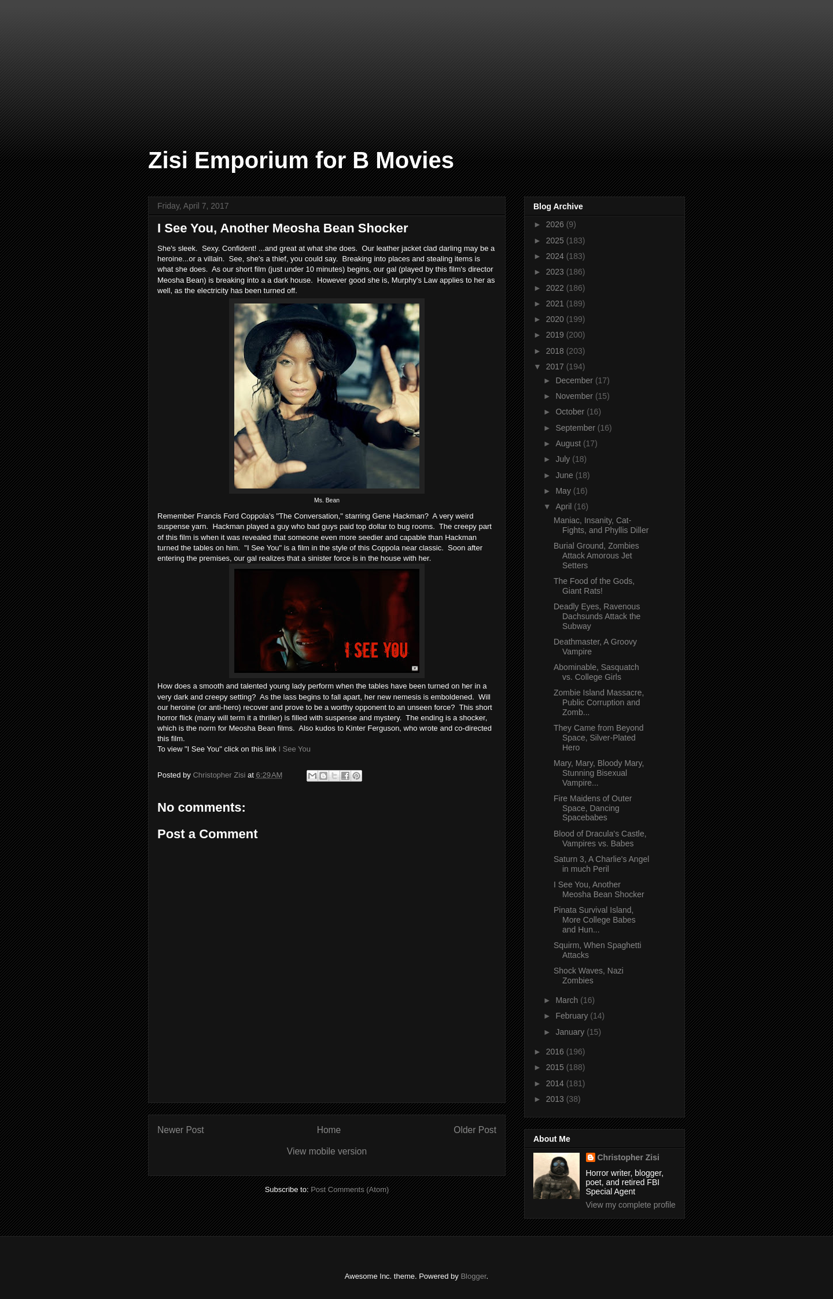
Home (329, 1130)
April (564, 506)
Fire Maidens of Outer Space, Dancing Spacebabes (593, 808)
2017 (556, 366)
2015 (556, 1067)
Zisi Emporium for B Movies (301, 160)
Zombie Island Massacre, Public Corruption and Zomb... (599, 702)
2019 (556, 334)
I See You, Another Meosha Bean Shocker (599, 889)
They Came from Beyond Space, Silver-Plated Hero (599, 737)
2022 (556, 288)
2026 (556, 224)
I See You (294, 749)
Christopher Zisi (628, 1157)
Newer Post (180, 1130)
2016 (556, 1051)
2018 (556, 351)
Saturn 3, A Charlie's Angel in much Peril (601, 864)
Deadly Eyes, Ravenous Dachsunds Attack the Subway (597, 616)
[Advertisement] (58, 58)
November (575, 396)
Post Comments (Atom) (350, 1189)
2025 (556, 240)
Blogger (473, 1276)
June (565, 475)
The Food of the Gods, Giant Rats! (594, 585)
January (571, 1032)
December (575, 380)
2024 (556, 256)
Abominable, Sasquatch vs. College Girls (596, 672)
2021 (556, 303)
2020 (556, 319)
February (572, 1015)
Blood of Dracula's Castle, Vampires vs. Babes (600, 838)
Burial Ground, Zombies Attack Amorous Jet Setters (596, 555)
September (576, 427)
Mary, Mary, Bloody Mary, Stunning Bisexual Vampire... (599, 772)
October (571, 411)
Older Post (475, 1130)
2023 (556, 271)
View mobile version (327, 1151)
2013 (556, 1099)
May (564, 490)
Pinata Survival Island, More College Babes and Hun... (595, 919)
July (563, 459)
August (569, 443)
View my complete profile (631, 1204)
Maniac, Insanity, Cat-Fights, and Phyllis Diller (601, 525)
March (567, 1000)
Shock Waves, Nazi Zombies (589, 975)
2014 (556, 1083)
